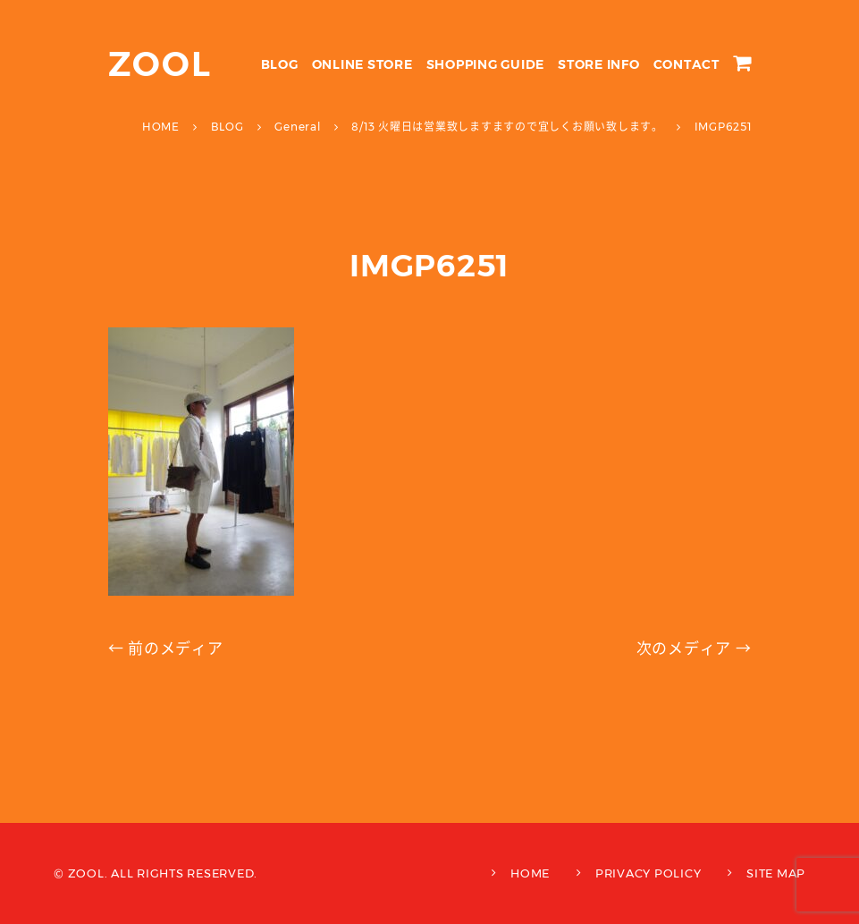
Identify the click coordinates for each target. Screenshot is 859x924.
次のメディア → (694, 648)
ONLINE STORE (362, 64)
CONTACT (686, 64)
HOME (530, 873)
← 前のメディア (165, 648)
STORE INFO (599, 64)
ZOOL (160, 64)
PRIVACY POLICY (648, 873)
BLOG (280, 64)
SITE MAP (775, 873)
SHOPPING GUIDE (485, 64)
